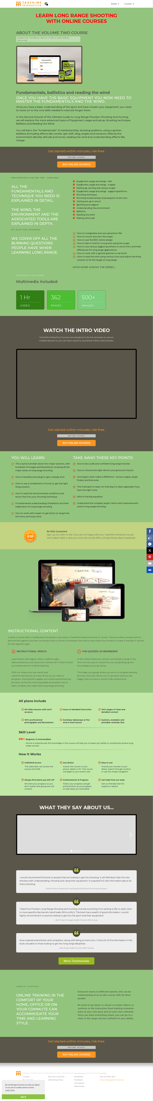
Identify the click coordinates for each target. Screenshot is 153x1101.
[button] (115, 4)
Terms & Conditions (80, 1073)
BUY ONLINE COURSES (76, 164)
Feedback (78, 1080)
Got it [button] (23, 1097)
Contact (26, 1077)
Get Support (79, 1083)
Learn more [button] (10, 1090)
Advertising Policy (55, 1080)
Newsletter (78, 1077)
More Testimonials (76, 961)
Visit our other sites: (108, 1077)
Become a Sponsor (56, 1077)
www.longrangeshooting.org (111, 1080)
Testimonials (79, 1086)
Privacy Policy (103, 1073)
